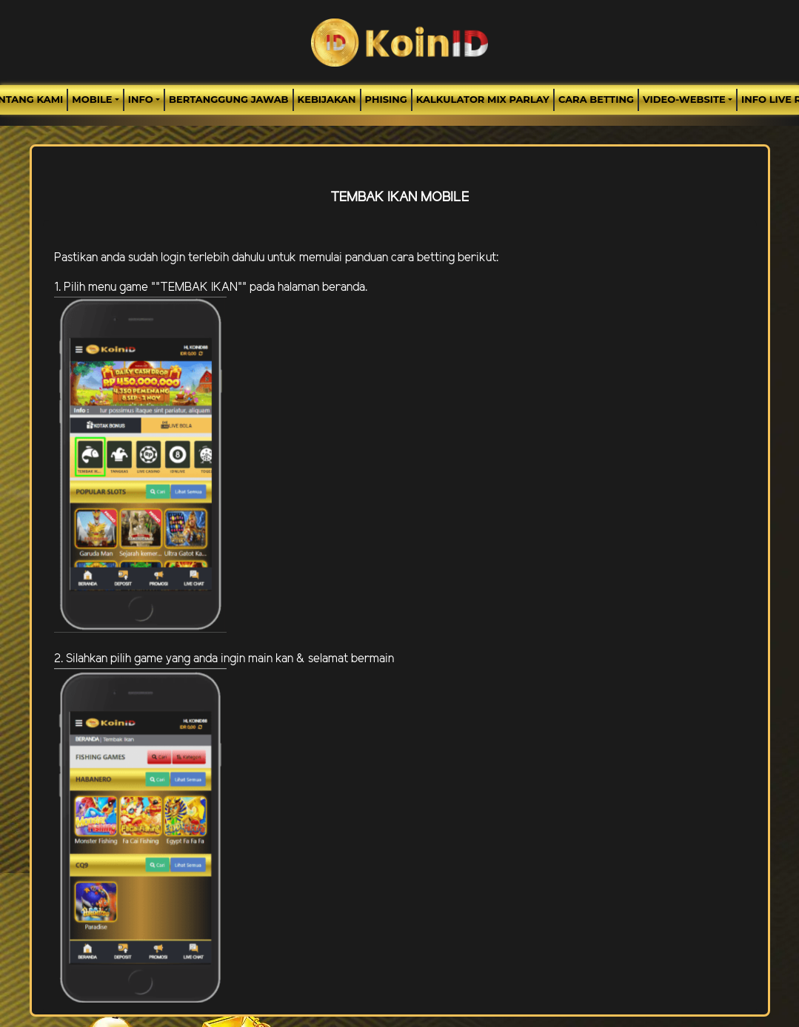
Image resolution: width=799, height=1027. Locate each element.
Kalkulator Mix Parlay (482, 99)
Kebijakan (327, 99)
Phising (386, 99)
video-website (684, 99)
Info (140, 99)
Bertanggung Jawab (228, 99)
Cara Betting (596, 99)
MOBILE (92, 99)
